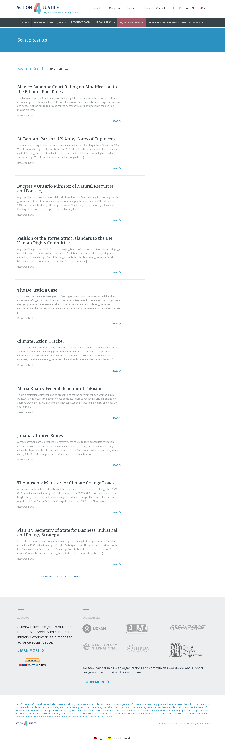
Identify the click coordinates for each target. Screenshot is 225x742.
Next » (76, 576)
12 (71, 576)
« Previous (46, 576)
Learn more (30, 650)
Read (116, 121)
